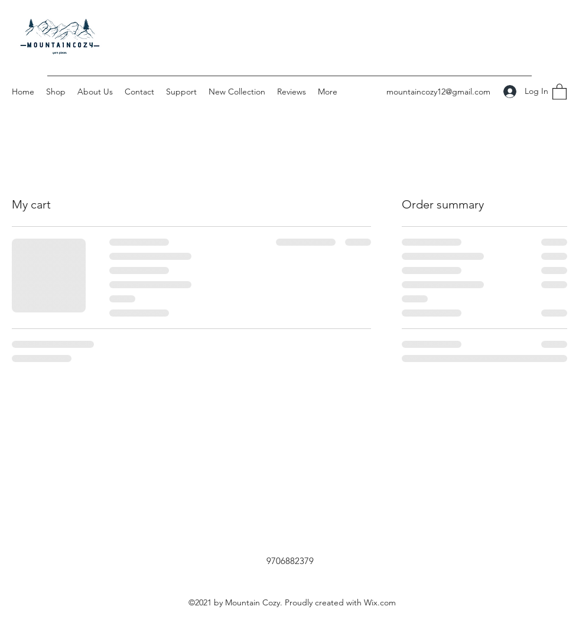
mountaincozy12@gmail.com (438, 91)
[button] (559, 91)
